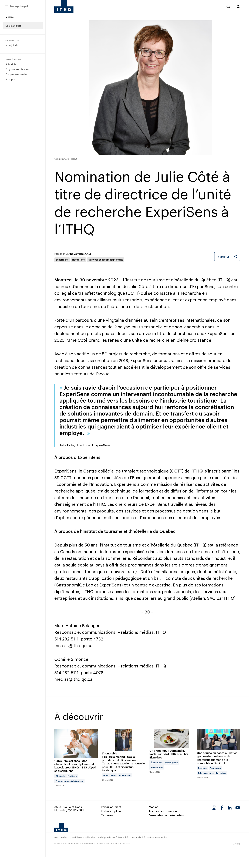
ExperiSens (62, 259)
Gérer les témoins (157, 837)
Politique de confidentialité (113, 837)
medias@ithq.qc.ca (73, 645)
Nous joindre (12, 45)
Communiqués (13, 25)
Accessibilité (138, 837)
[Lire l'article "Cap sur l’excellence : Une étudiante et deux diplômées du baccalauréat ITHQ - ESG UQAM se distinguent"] (76, 757)
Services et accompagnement (105, 259)
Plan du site (60, 837)
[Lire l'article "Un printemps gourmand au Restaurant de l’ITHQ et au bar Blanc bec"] (171, 751)
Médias (9, 17)
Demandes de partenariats (166, 815)
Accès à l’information (163, 811)
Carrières (107, 815)
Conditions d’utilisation (82, 837)
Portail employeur (112, 811)
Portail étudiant (111, 806)
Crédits (236, 843)
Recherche (78, 259)
